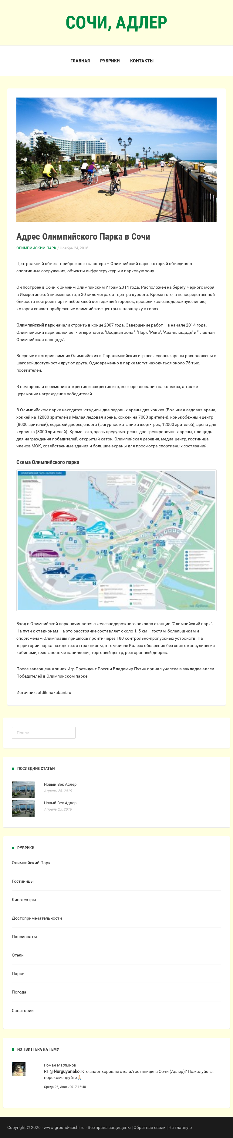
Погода (19, 992)
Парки (18, 973)
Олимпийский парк (35, 325)
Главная (80, 61)
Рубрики (110, 61)
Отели (18, 955)
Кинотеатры (24, 899)
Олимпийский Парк (36, 248)
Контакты (142, 61)
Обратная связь (149, 1127)
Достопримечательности (37, 918)
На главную (180, 1127)
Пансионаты (24, 936)
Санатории (23, 1010)
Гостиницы (23, 881)
